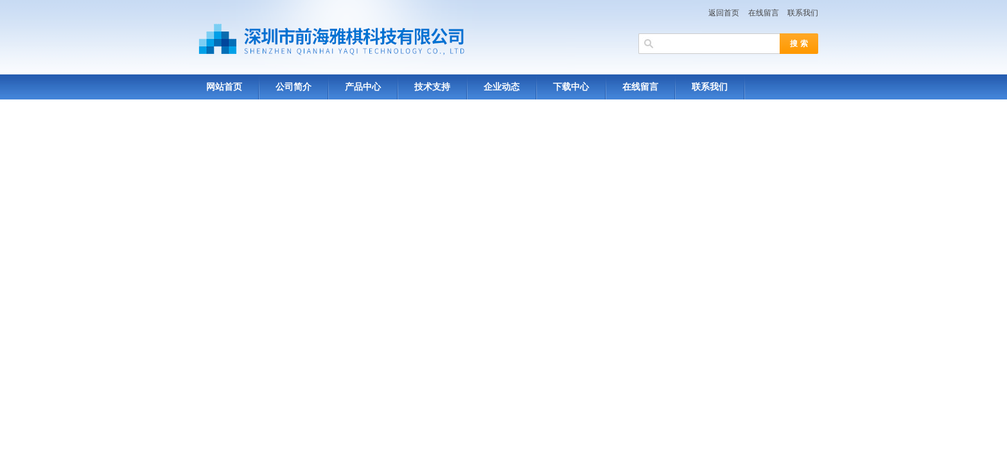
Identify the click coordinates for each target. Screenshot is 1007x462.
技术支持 (432, 87)
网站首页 (224, 87)
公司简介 (293, 87)
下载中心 (571, 87)
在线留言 (763, 12)
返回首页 (723, 12)
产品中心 (363, 87)
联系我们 (802, 12)
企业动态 (502, 87)
